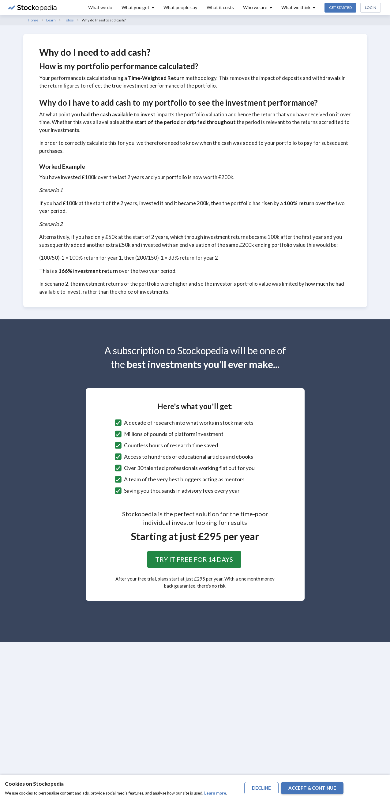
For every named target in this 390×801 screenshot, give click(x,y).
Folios (69, 20)
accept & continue (312, 788)
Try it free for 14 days (194, 559)
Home (33, 20)
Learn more (215, 793)
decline (261, 788)
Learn (51, 20)
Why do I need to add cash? (104, 20)
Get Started (340, 7)
